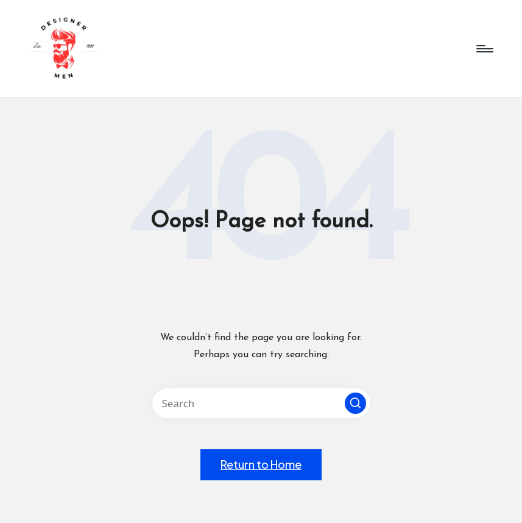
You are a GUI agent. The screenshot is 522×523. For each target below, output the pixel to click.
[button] (355, 403)
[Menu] (484, 48)
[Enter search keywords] (261, 403)
